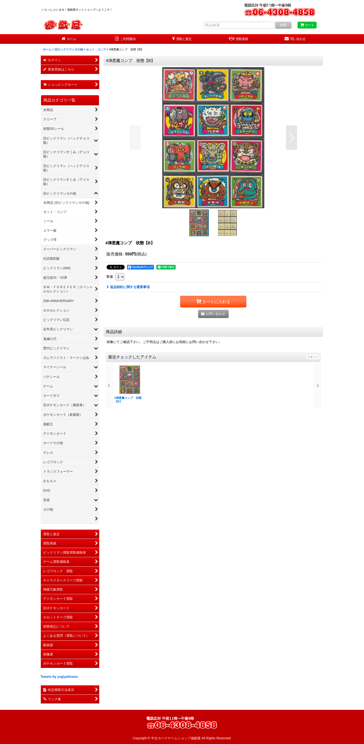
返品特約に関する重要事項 (128, 287)
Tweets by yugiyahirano (59, 677)
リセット (312, 357)
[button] (135, 137)
